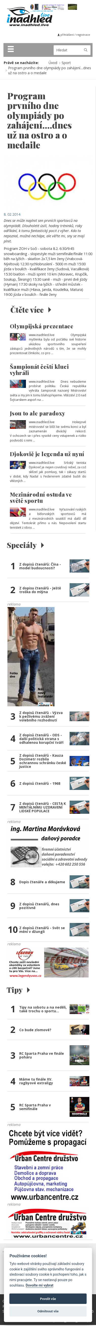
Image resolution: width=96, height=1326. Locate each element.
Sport (66, 62)
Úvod (53, 62)
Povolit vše (48, 1299)
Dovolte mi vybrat (39, 1285)
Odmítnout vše (48, 1311)
